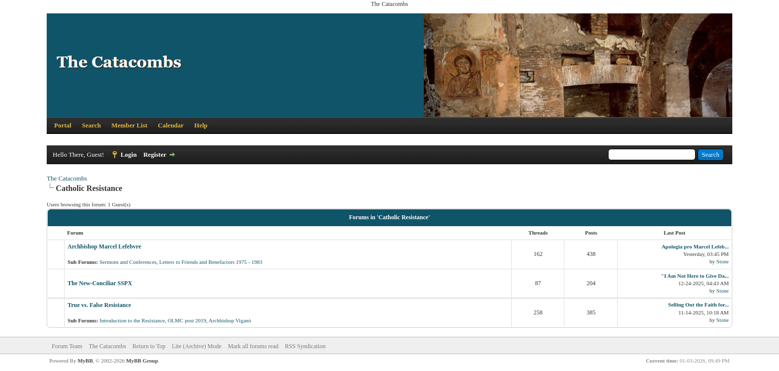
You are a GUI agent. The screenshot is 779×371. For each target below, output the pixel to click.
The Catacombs (67, 178)
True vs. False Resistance (99, 305)
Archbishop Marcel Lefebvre (104, 246)
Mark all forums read (253, 346)
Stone (722, 261)
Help (201, 125)
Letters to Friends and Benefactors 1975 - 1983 (210, 262)
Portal (63, 125)
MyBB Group (142, 361)
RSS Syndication (305, 346)
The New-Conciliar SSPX (100, 283)
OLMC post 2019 (186, 320)
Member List (129, 125)
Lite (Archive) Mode (197, 346)
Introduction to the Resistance (132, 320)
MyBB (85, 361)
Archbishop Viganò (230, 320)
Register (154, 154)
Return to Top (149, 346)
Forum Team (67, 346)
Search (91, 125)
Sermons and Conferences (127, 262)
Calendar (171, 125)
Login (129, 154)
